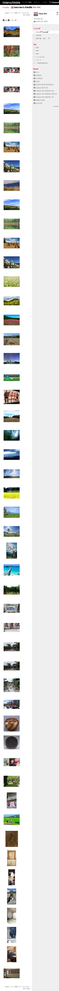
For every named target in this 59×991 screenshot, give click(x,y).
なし (37, 72)
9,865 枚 (38, 19)
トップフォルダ (41, 32)
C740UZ (38, 78)
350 (36, 51)
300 (36, 48)
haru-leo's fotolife (23, 7)
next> (28, 15)
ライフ (37, 60)
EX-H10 (38, 103)
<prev (7, 13)
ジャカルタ (39, 57)
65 (24, 15)
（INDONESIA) (41, 63)
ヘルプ (44, 2)
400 (36, 54)
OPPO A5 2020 (41, 21)
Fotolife (6, 7)
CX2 (36, 81)
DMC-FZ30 (39, 100)
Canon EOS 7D (41, 88)
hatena (37, 35)
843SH (37, 75)
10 (27, 13)
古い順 (14, 20)
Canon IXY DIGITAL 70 (44, 97)
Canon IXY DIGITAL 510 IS (45, 94)
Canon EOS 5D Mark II (44, 85)
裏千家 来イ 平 (42, 38)
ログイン (37, 2)
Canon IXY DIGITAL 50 (44, 91)
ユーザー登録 (27, 2)
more (55, 106)
